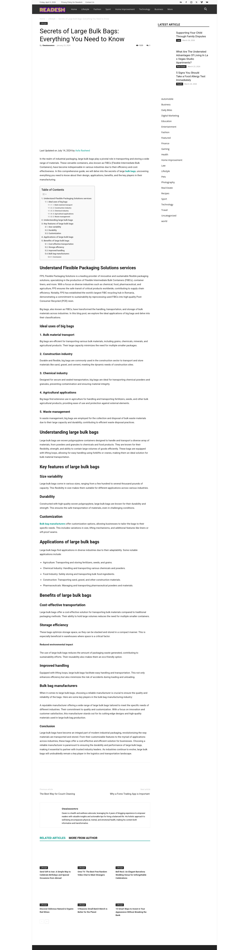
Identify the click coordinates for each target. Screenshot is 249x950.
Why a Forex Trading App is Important (130, 793)
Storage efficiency (56, 247)
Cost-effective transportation (60, 244)
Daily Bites (166, 110)
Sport (108, 9)
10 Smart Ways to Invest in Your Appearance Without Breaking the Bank (131, 912)
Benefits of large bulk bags (56, 240)
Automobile (167, 98)
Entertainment (168, 126)
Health (179, 84)
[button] (205, 9)
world (164, 221)
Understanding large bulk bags (58, 220)
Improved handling (56, 250)
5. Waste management (61, 217)
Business (159, 9)
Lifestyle (85, 9)
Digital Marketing (170, 115)
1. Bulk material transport (62, 205)
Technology (144, 9)
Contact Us (89, 2)
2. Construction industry (62, 208)
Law (178, 40)
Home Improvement (125, 9)
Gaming (165, 148)
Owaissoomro (48, 45)
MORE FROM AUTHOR (83, 838)
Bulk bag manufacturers (58, 254)
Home (74, 9)
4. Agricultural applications (63, 214)
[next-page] (47, 922)
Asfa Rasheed (82, 150)
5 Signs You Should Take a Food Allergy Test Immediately (190, 76)
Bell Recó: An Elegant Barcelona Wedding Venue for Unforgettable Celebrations (131, 875)
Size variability (54, 227)
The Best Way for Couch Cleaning (57, 793)
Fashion (97, 9)
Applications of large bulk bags (58, 237)
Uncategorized (168, 215)
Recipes (165, 193)
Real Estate (181, 66)
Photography (168, 182)
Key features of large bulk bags (58, 223)
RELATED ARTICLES (52, 838)
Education (166, 121)
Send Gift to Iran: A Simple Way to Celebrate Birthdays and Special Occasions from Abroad (55, 875)
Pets (163, 176)
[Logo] (54, 9)
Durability (52, 230)
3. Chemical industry (61, 211)
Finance (165, 143)
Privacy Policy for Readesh (71, 2)
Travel (164, 210)
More (170, 9)
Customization (54, 233)
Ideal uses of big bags (57, 202)
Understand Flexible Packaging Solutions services (67, 198)
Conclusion (57, 257)
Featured (166, 137)
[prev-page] (42, 922)
